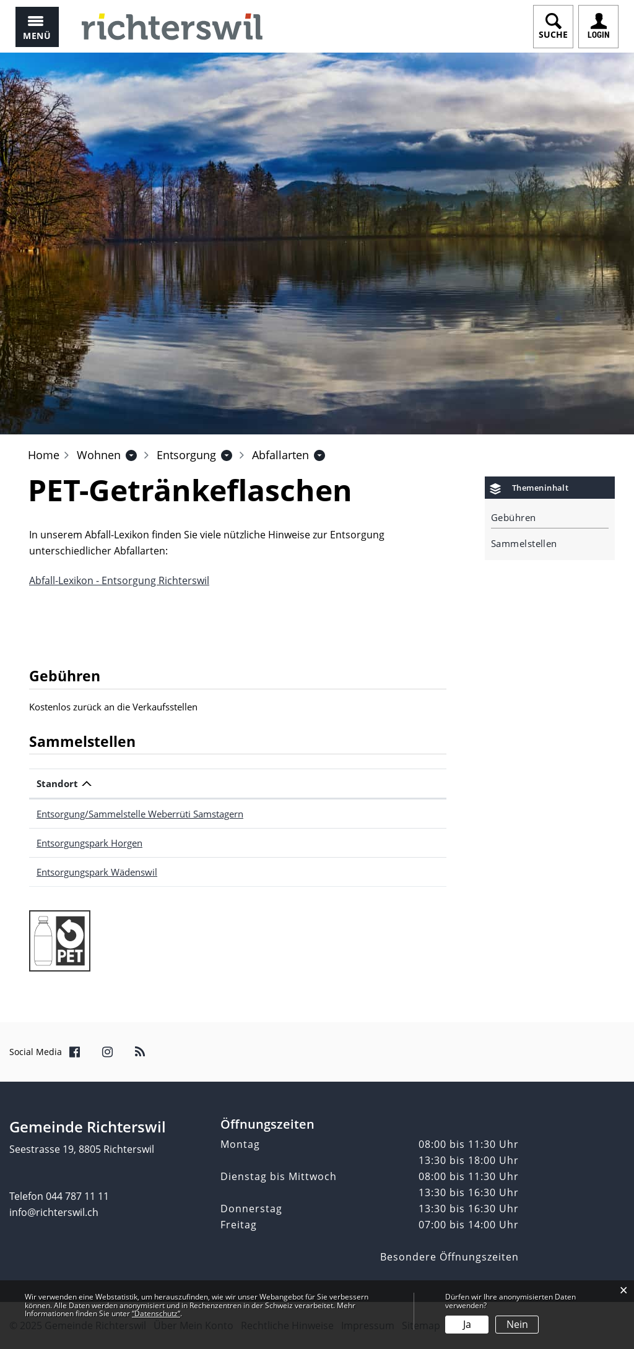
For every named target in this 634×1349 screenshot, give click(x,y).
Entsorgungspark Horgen (89, 843)
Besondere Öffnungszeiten (449, 1257)
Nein (517, 1324)
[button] (99, 454)
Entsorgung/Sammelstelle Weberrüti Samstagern (140, 814)
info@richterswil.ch (53, 1212)
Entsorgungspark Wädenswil (97, 872)
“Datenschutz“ (156, 1313)
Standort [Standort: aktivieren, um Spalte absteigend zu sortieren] (57, 783)
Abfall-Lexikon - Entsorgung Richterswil (119, 580)
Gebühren (513, 517)
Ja (467, 1324)
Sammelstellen (524, 543)
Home (43, 454)
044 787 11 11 (77, 1196)
